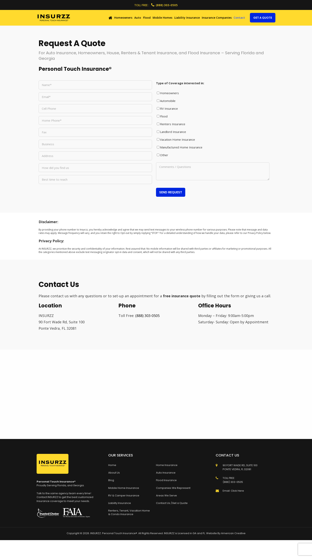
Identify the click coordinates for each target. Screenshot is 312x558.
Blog (111, 480)
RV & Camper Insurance (123, 495)
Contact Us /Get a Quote (172, 503)
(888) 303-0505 (164, 5)
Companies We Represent (173, 488)
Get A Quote (262, 18)
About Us (114, 473)
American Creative (233, 533)
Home (112, 465)
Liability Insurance (119, 503)
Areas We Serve (166, 495)
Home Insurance (166, 465)
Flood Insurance (166, 480)
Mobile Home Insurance (123, 488)
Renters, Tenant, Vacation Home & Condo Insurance (129, 512)
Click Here (237, 491)
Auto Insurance (166, 473)
